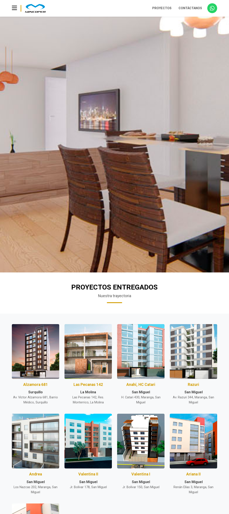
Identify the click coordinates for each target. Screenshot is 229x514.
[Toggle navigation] (14, 8)
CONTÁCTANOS (190, 8)
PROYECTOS (162, 8)
